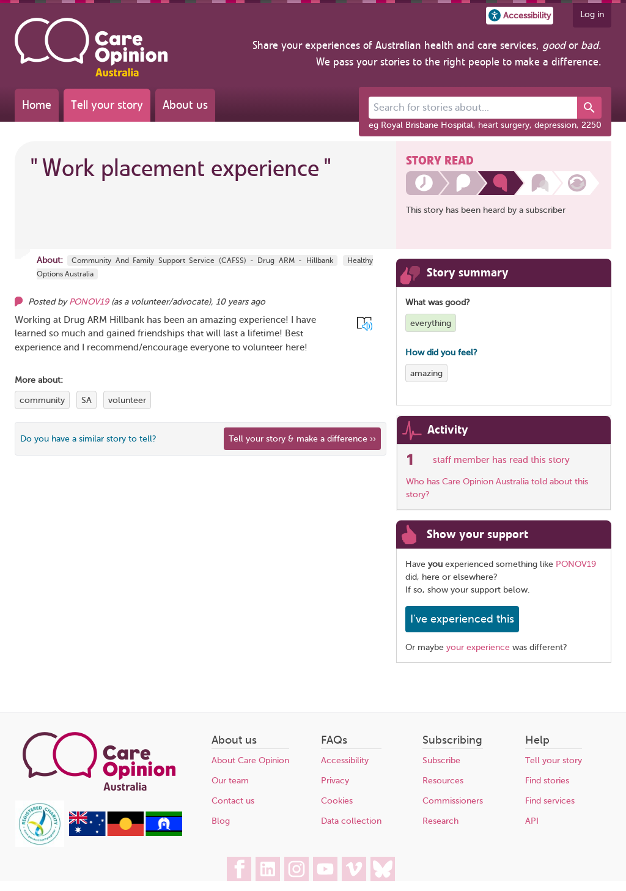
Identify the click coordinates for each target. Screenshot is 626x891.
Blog (221, 821)
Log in (592, 14)
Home (36, 105)
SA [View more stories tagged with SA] (86, 400)
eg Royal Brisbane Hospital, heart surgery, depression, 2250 (485, 125)
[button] (519, 15)
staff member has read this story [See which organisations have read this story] (501, 460)
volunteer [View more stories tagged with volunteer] (127, 400)
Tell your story (107, 105)
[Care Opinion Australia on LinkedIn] (268, 869)
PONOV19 (576, 564)
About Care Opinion (250, 760)
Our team (230, 780)
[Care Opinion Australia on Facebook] (239, 869)
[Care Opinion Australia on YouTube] (325, 869)
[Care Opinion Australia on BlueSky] (382, 869)
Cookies (337, 800)
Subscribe (441, 760)
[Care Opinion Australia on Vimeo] (354, 869)
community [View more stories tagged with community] (42, 400)
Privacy (335, 780)
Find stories (547, 780)
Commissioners (452, 800)
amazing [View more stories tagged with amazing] (426, 373)
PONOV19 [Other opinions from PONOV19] (89, 301)
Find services (550, 800)
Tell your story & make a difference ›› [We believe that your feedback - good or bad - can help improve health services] (302, 438)
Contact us (233, 800)
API (532, 821)
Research (440, 821)
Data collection (351, 821)
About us (185, 105)
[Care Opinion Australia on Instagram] (296, 869)
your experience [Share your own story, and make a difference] (478, 647)
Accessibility (345, 760)
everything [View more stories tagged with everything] (430, 323)
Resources (442, 780)
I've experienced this (462, 619)
